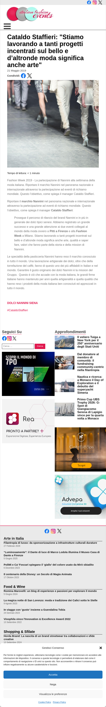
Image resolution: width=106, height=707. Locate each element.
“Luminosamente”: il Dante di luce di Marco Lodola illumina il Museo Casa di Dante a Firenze (52, 554)
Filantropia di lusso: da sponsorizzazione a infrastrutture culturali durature (50, 542)
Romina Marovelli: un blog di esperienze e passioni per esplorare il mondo (50, 590)
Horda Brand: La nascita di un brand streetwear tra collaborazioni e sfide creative (49, 637)
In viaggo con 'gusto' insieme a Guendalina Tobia (34, 609)
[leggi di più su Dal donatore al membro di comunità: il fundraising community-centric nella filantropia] (64, 362)
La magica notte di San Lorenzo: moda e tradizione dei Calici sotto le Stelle (50, 600)
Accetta (53, 674)
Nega (53, 684)
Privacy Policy (59, 702)
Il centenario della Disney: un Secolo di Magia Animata (38, 574)
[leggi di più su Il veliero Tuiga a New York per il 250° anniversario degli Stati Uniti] (64, 342)
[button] (100, 648)
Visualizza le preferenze (53, 694)
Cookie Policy (44, 702)
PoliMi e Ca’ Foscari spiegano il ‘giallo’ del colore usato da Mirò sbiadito (49, 564)
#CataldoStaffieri (17, 310)
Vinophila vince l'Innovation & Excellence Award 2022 (37, 619)
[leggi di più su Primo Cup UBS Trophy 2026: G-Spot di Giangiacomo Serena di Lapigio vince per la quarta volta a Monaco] (64, 409)
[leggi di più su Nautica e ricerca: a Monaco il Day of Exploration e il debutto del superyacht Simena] (64, 385)
